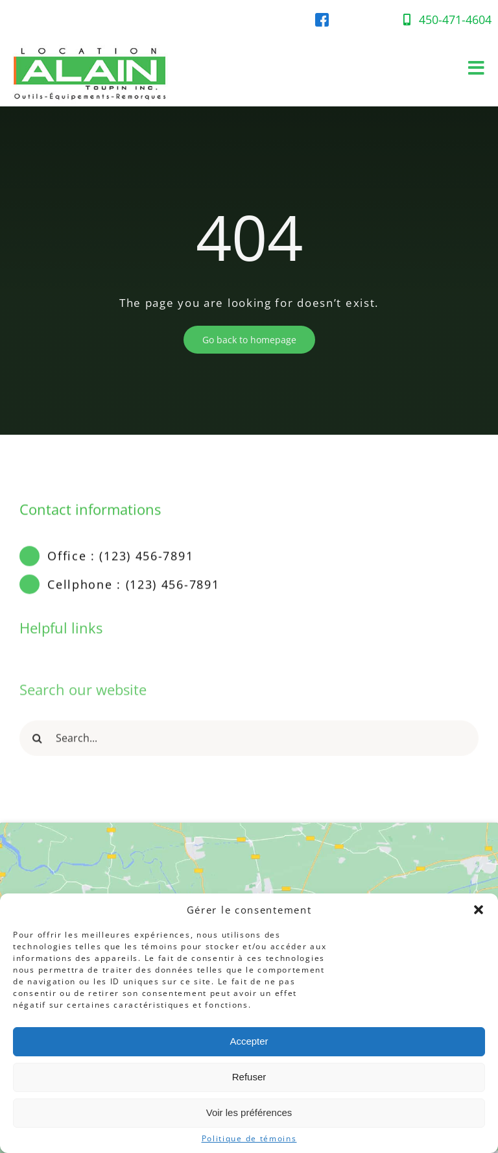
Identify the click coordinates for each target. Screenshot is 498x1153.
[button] (478, 909)
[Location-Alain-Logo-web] (91, 41)
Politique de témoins (249, 1138)
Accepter (249, 1041)
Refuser (249, 1076)
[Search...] (249, 742)
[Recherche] (37, 742)
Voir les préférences (249, 1112)
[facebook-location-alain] (322, 18)
